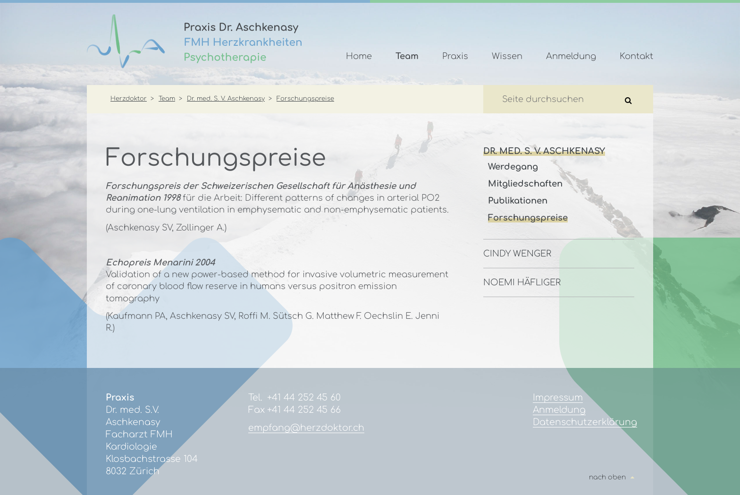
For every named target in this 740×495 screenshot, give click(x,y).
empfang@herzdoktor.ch (306, 428)
